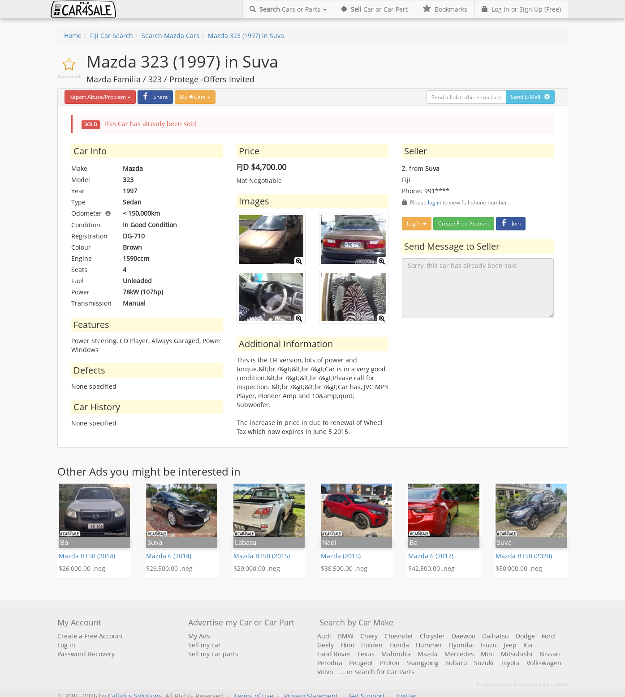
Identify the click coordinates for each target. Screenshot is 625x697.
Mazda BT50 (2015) (261, 556)
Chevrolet (398, 636)
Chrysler (432, 636)
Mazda (428, 654)
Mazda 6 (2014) (168, 556)
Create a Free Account (90, 636)
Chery (369, 636)
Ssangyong (422, 663)
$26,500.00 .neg (169, 568)
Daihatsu (495, 636)
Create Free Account (463, 223)
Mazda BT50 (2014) (87, 556)
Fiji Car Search (111, 35)
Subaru (456, 663)
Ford (548, 636)
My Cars (195, 97)
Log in (66, 645)
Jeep (510, 645)
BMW (345, 636)
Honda (399, 645)
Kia (528, 645)
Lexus (366, 654)
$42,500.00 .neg (431, 568)
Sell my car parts (213, 654)
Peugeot (361, 663)
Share (154, 97)
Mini (487, 654)
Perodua (329, 663)
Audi (324, 636)
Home (73, 35)
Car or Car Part (374, 9)
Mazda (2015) (341, 556)
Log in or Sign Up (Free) (521, 9)
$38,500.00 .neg (344, 568)
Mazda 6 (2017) (430, 556)
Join (510, 223)
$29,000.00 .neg (256, 568)
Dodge (525, 636)
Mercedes (459, 654)
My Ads (199, 636)
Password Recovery (86, 654)
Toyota (510, 663)
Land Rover (334, 654)
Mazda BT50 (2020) (524, 556)
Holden (372, 645)
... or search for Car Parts (377, 671)
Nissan (549, 654)
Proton (390, 663)
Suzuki (484, 663)
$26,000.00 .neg (82, 568)
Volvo (325, 671)
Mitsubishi (517, 654)
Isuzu (489, 645)
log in (434, 202)
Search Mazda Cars (170, 35)
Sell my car (204, 645)
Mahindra (396, 654)
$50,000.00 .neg (519, 568)
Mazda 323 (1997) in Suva (246, 35)
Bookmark (70, 76)
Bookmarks (444, 9)
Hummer (429, 645)
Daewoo (463, 636)
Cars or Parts (288, 9)
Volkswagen (543, 663)
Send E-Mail (530, 97)
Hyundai (461, 645)
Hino (347, 645)
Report (100, 97)
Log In (417, 223)
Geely (325, 645)
